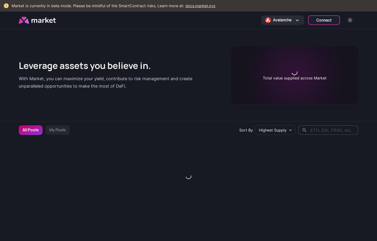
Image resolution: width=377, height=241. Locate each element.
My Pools (57, 130)
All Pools (31, 130)
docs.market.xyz (200, 5)
